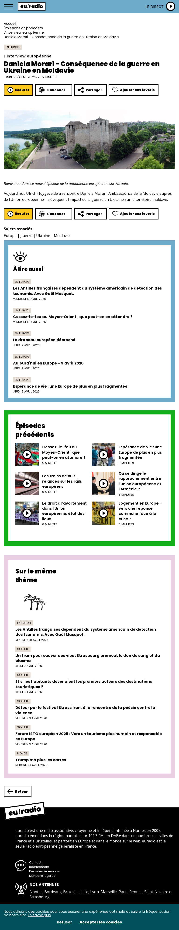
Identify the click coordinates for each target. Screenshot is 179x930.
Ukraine (43, 235)
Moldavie (62, 235)
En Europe (13, 47)
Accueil (10, 23)
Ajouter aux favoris (133, 90)
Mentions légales (42, 875)
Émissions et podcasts (23, 27)
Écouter (18, 90)
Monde (22, 753)
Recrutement (39, 867)
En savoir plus (39, 915)
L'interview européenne (24, 32)
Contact (35, 862)
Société (23, 649)
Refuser (64, 922)
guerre (26, 235)
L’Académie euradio (44, 871)
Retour (17, 791)
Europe (10, 235)
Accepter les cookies (100, 922)
